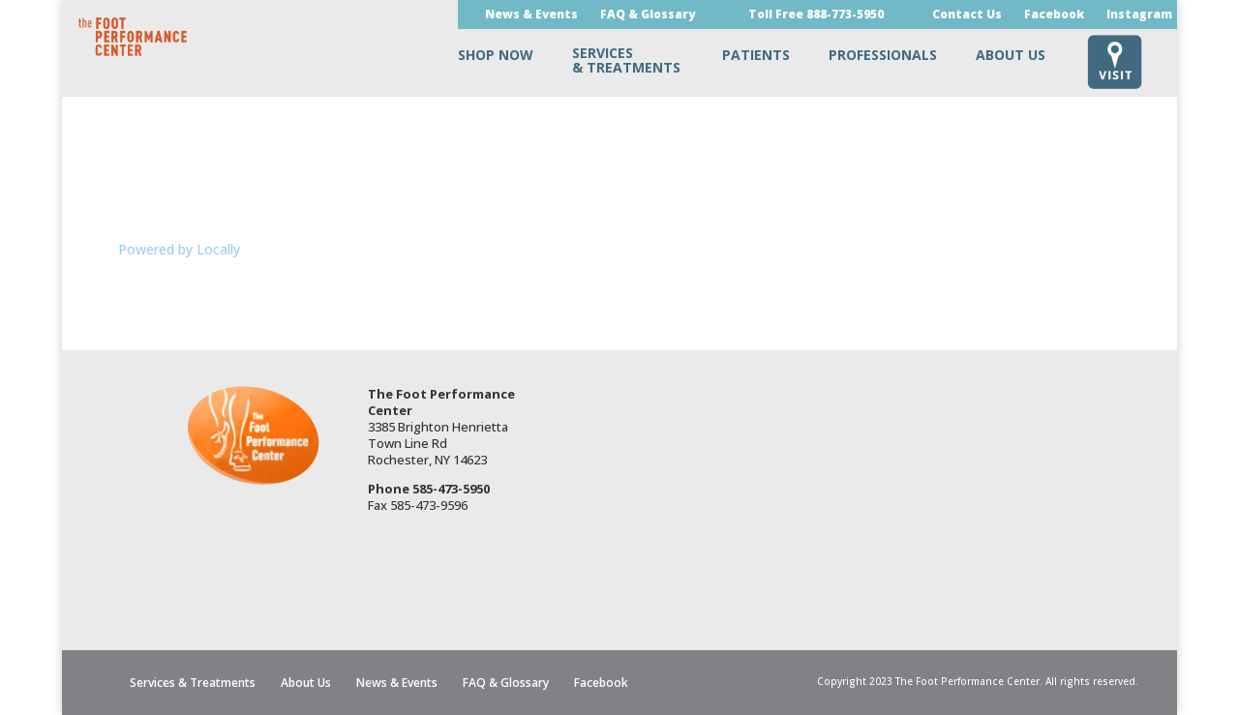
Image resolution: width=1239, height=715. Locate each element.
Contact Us (967, 15)
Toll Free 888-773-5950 (816, 15)
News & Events (531, 15)
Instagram (1139, 15)
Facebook (1054, 15)
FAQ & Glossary (647, 15)
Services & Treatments (193, 682)
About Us (306, 682)
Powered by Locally (179, 249)
